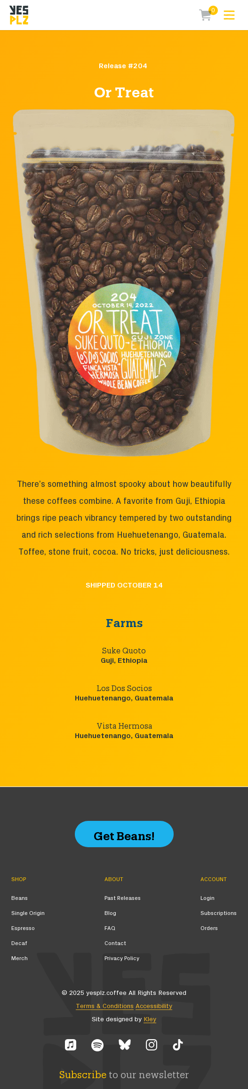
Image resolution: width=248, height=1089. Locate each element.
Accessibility (154, 1006)
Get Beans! (124, 834)
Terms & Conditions (105, 1006)
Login (207, 898)
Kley (150, 1019)
